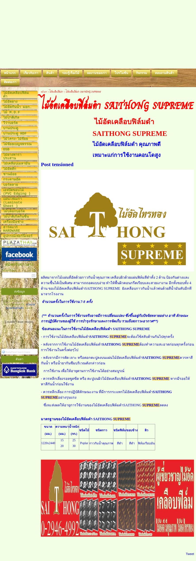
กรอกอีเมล (9, 270)
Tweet (190, 554)
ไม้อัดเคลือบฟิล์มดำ (56, 91)
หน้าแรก (44, 91)
